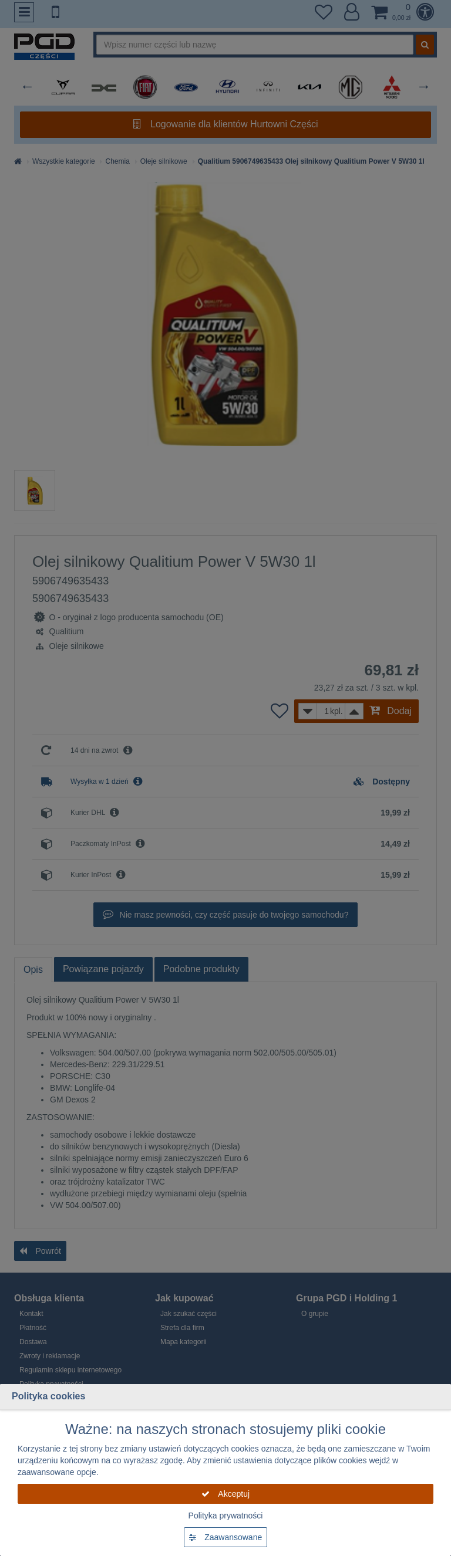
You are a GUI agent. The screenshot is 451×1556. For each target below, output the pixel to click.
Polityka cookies (48, 1396)
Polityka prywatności (226, 1515)
